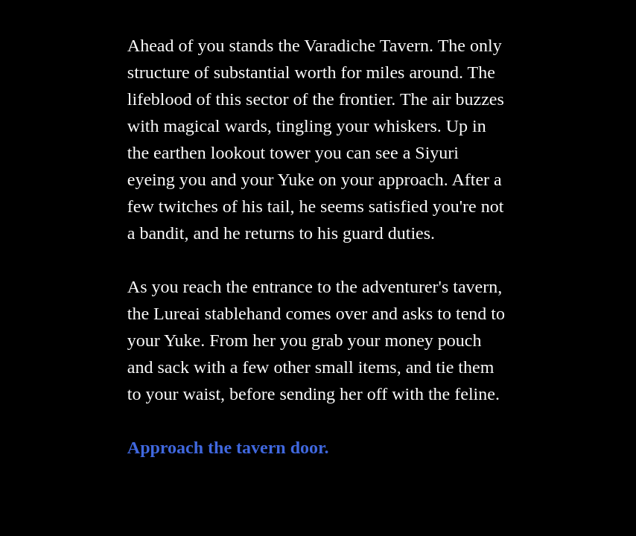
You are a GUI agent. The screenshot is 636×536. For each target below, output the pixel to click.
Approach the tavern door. (228, 447)
